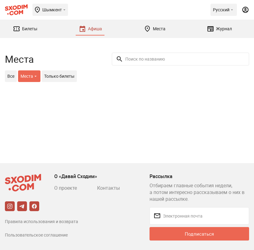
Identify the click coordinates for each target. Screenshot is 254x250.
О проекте (65, 188)
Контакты (108, 188)
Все (10, 76)
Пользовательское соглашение (36, 235)
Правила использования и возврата (41, 221)
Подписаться (199, 234)
